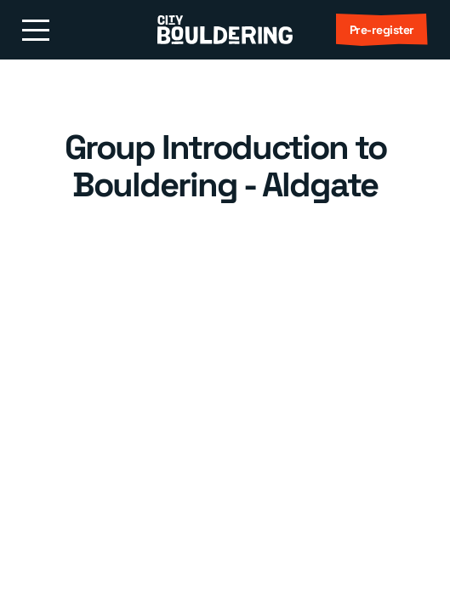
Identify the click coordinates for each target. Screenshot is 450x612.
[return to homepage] (225, 29)
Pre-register (382, 29)
